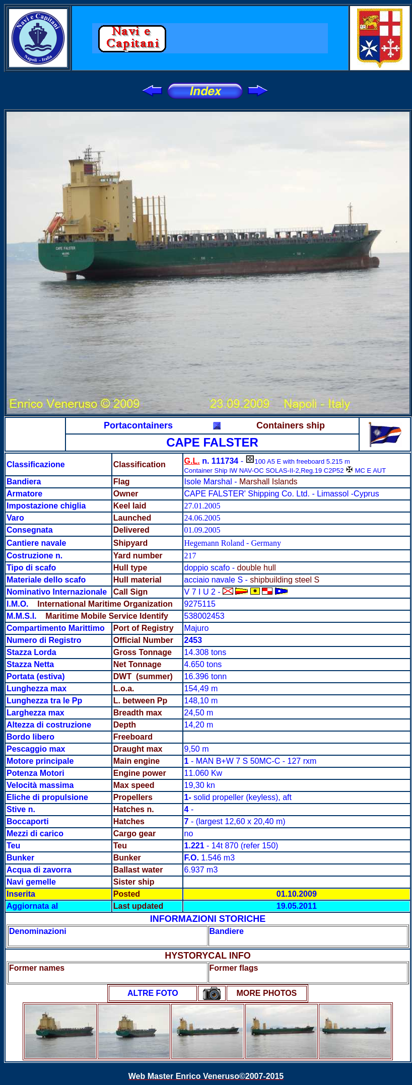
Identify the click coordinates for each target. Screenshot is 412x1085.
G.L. (192, 461)
